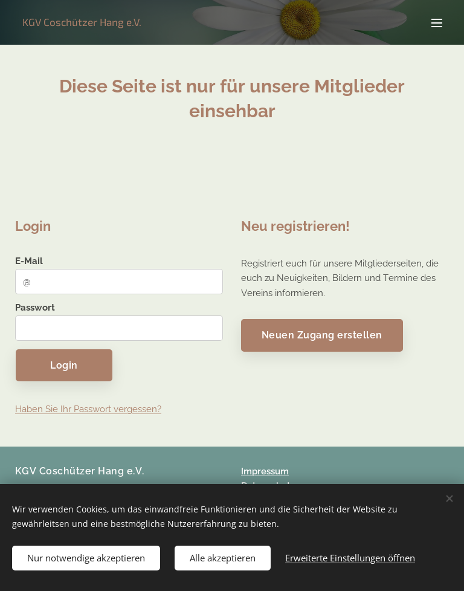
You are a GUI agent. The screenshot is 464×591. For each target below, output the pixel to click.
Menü (436, 23)
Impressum (265, 471)
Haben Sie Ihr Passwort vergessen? (88, 409)
